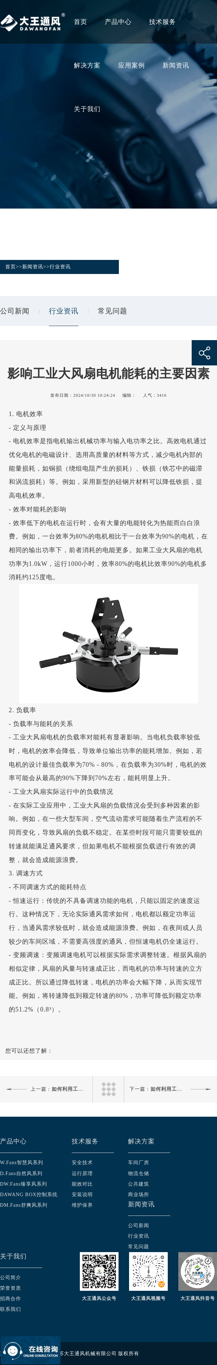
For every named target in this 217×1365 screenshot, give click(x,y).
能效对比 (82, 1184)
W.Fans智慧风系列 (21, 1162)
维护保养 (82, 1205)
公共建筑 (138, 1184)
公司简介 (10, 1277)
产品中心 (118, 21)
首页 (80, 21)
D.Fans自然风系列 (21, 1173)
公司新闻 (15, 311)
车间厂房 (138, 1162)
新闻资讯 (175, 65)
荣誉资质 (10, 1288)
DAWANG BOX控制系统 (29, 1194)
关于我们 (87, 109)
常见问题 (112, 311)
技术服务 (162, 21)
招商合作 (10, 1298)
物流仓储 (138, 1173)
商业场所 (138, 1194)
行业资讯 (60, 266)
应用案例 (131, 65)
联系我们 (10, 1309)
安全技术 (82, 1162)
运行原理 (82, 1173)
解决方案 (87, 65)
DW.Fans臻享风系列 (23, 1184)
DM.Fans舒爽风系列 (23, 1205)
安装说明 (82, 1194)
